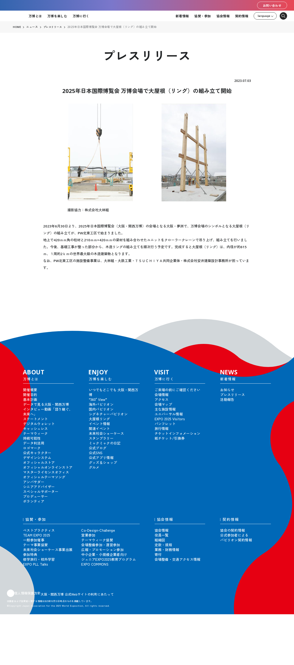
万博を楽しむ (57, 16)
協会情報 (223, 16)
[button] (280, 322)
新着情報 (182, 16)
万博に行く (81, 16)
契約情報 (241, 16)
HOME (17, 27)
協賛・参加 (202, 16)
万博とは (35, 16)
